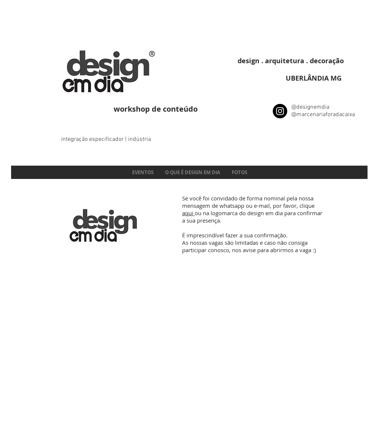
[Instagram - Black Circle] (280, 111)
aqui (188, 213)
